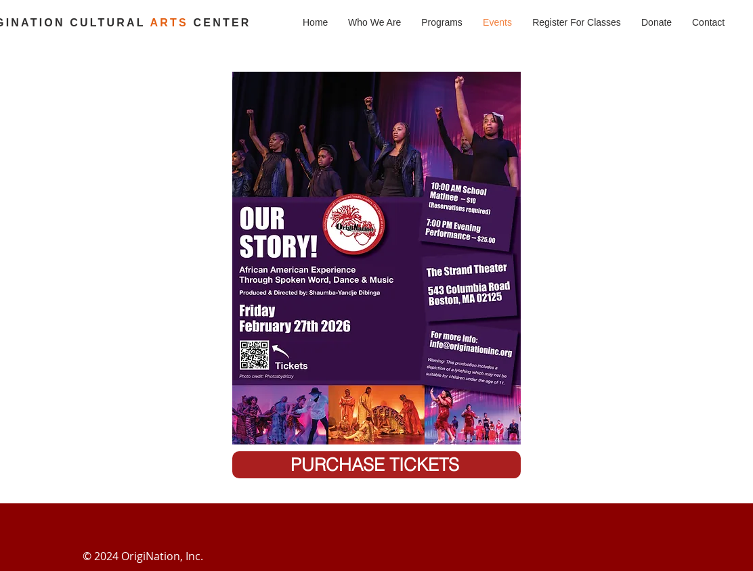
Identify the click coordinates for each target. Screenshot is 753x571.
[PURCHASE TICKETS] (376, 464)
